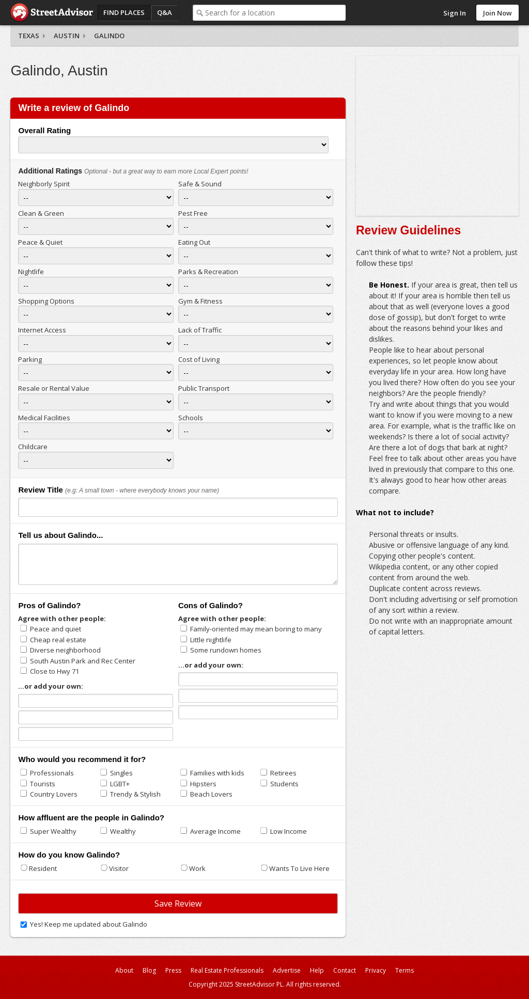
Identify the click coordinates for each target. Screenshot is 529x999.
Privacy (375, 970)
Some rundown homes (225, 650)
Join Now (497, 13)
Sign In (454, 13)
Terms (404, 970)
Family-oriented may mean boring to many (256, 628)
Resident (43, 868)
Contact (344, 970)
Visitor (119, 868)
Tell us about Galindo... (60, 535)
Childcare (33, 446)
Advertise (287, 970)
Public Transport (203, 388)
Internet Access (42, 330)
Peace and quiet (55, 628)
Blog (149, 970)
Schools (190, 417)
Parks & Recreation (208, 271)
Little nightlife (210, 639)
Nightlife (31, 271)
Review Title (40, 489)
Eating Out (194, 242)
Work (197, 868)
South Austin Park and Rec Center (82, 660)
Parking (30, 359)
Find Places (124, 12)
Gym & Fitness (200, 301)
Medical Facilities (44, 417)
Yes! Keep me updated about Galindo (88, 924)
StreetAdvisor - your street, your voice (51, 12)
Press (173, 970)
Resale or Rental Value (53, 388)
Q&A (164, 12)
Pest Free (193, 213)
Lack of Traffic (200, 330)
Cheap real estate (58, 639)
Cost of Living (199, 359)
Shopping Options (46, 301)
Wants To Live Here (299, 868)
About (124, 970)
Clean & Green (41, 213)
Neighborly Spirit (44, 183)
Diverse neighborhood (65, 650)
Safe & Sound (200, 183)
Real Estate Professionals (227, 970)
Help (317, 970)
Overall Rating (44, 130)
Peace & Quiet (40, 242)
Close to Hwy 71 (54, 671)
